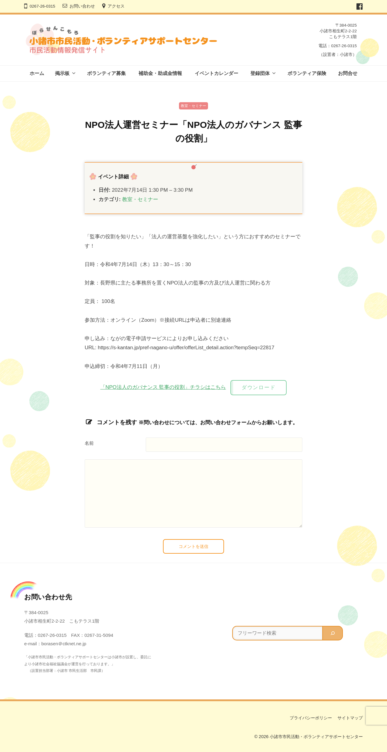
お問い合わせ (82, 6)
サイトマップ (350, 717)
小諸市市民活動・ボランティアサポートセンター (316, 736)
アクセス (116, 6)
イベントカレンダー (216, 73)
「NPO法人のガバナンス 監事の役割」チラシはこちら (163, 387)
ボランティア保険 (307, 73)
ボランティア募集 (106, 73)
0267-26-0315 (42, 6)
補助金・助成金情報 (160, 73)
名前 (89, 443)
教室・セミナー (193, 106)
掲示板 (62, 73)
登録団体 (260, 73)
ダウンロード (258, 387)
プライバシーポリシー (311, 717)
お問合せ (347, 73)
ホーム (37, 73)
